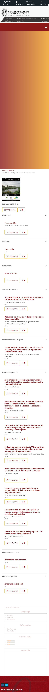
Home (4, 171)
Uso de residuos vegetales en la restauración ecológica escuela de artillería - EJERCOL (24, 469)
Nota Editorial (10, 273)
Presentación (6, 215)
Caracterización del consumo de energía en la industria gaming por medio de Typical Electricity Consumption (23, 427)
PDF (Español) (10, 210)
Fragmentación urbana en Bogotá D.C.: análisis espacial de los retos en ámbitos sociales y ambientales (22, 511)
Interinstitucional (32, 19)
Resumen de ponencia (10, 372)
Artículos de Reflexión (9, 290)
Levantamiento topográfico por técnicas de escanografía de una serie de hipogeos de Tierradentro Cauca (23, 349)
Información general (9, 576)
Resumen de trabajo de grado (12, 340)
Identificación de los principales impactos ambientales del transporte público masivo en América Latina (23, 382)
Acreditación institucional (9, 20)
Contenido (6, 242)
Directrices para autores (10, 552)
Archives (11, 171)
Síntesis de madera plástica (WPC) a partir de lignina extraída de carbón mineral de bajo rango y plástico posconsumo (24, 449)
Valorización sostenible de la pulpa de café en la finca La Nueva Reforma (23, 532)
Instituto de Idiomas (45, 20)
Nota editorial (7, 266)
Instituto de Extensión (20, 20)
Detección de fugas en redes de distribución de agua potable (24, 318)
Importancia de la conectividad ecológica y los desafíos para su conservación (23, 298)
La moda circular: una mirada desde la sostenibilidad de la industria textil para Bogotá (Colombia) (22, 490)
